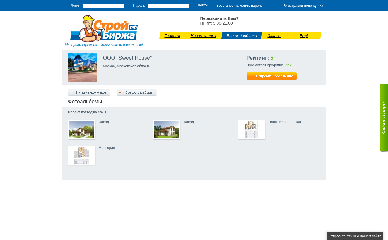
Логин (75, 6)
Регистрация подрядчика (303, 6)
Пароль (139, 6)
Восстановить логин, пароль (239, 6)
